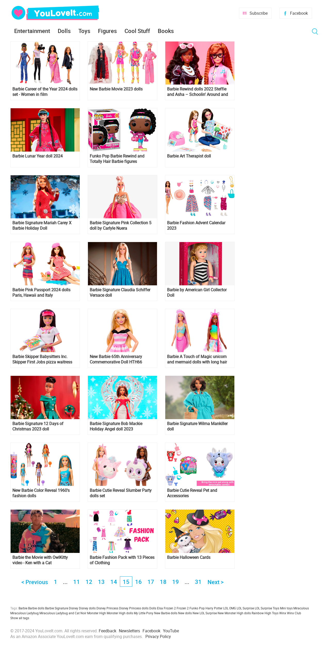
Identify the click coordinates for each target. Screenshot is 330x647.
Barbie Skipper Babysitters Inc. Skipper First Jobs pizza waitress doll (42, 359)
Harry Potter (213, 608)
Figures (107, 31)
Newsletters (129, 631)
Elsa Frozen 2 (166, 608)
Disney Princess (107, 608)
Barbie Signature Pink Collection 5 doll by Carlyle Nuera (120, 225)
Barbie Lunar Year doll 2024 (37, 156)
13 (101, 581)
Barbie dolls (36, 608)
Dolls (64, 31)
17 (150, 581)
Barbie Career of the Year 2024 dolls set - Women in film (44, 91)
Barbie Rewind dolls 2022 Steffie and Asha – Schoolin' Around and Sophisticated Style (197, 91)
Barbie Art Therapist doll (189, 156)
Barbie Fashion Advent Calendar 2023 (196, 225)
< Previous (34, 582)
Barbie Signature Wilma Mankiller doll (197, 426)
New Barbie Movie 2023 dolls (116, 89)
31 (198, 581)
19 (175, 581)
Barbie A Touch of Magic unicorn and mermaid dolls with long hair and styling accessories (197, 359)
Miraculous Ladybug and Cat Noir (62, 613)
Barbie (23, 608)
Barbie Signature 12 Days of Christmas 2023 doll (37, 426)
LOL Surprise (245, 608)
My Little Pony (143, 613)
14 (113, 581)
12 (89, 581)
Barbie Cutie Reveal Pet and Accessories (192, 493)
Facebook (299, 13)
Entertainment (32, 31)
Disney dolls (87, 608)
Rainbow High (261, 613)
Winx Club (294, 613)
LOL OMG (229, 608)
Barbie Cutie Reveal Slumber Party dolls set (121, 493)
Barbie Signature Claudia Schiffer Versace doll (120, 292)
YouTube (171, 631)
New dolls (185, 613)
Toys (84, 31)
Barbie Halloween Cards (188, 557)
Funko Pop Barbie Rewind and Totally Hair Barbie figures (117, 158)
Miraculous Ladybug (24, 613)
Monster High (96, 613)
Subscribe (259, 13)
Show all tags (19, 618)
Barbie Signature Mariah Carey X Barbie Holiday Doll (41, 225)
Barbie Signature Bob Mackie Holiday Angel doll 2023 (116, 426)
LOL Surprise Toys (267, 608)
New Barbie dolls (165, 613)
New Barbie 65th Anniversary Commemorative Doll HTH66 (116, 359)
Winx (282, 613)
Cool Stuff (137, 31)
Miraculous (301, 608)
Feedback (107, 631)
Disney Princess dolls (133, 608)
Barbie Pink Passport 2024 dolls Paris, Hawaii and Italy (41, 292)
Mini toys (286, 608)
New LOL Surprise (205, 613)
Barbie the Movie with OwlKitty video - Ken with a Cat (40, 560)
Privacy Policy (158, 636)
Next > (216, 582)
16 (138, 581)
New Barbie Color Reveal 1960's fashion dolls (41, 493)
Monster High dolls (120, 613)
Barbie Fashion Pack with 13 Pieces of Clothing (122, 560)
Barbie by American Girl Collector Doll (197, 292)
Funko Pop (197, 608)
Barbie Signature (56, 608)
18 (163, 581)
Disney (73, 608)
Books (166, 31)
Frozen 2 (183, 608)
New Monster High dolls (234, 613)
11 (76, 581)
